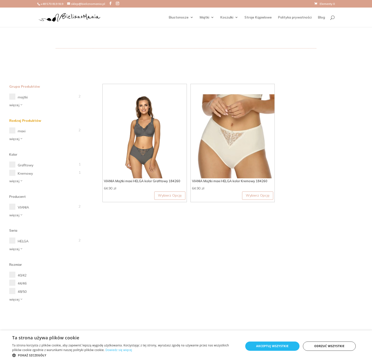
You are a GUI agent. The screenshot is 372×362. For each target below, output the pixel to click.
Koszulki (226, 17)
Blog (321, 17)
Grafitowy (25, 165)
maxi (22, 131)
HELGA (23, 241)
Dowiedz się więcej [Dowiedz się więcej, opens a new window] (118, 350)
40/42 (22, 275)
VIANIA (23, 207)
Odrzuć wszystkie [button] (329, 346)
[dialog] (186, 346)
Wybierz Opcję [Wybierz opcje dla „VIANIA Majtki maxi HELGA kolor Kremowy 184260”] (258, 195)
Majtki (204, 17)
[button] (124, 355)
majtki (23, 97)
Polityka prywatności (295, 17)
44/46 (22, 283)
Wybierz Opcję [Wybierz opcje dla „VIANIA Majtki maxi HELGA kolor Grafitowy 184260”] (170, 195)
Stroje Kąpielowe (258, 17)
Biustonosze (179, 17)
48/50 (22, 291)
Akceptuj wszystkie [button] (272, 346)
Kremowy (25, 173)
